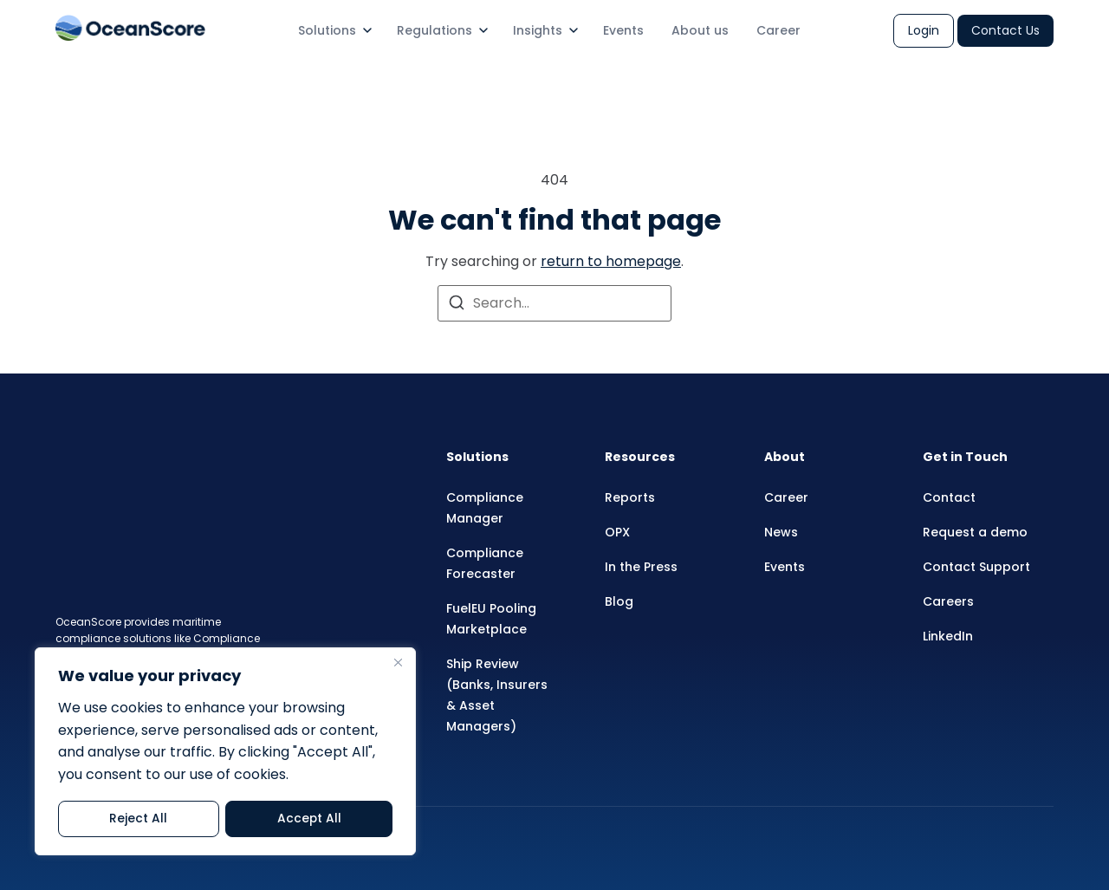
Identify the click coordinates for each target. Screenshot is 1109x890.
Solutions (327, 30)
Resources (640, 456)
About (784, 456)
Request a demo (975, 532)
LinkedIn (948, 636)
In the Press (641, 566)
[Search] (456, 305)
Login (923, 30)
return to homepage (611, 261)
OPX (617, 532)
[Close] (397, 663)
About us (700, 30)
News (781, 532)
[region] (225, 752)
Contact (949, 497)
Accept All (308, 819)
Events (623, 30)
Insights (537, 30)
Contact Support (976, 566)
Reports (630, 497)
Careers (948, 601)
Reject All (138, 819)
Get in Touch (965, 456)
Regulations (434, 30)
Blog (619, 601)
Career (778, 30)
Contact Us (1005, 30)
